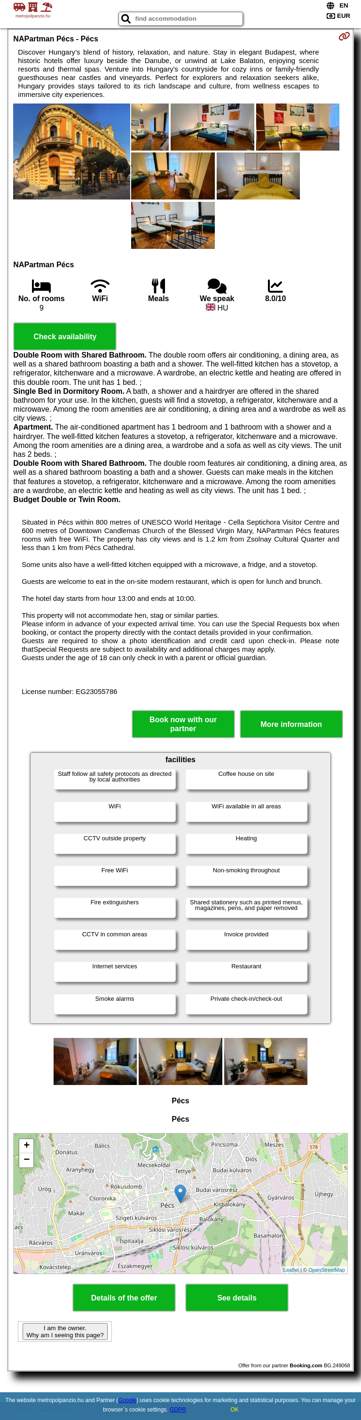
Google (127, 1400)
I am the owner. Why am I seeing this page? (64, 1331)
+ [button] (27, 1146)
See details (237, 1298)
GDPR (178, 1409)
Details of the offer (124, 1298)
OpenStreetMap (326, 1270)
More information (291, 724)
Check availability (64, 337)
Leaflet (291, 1270)
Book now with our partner (183, 724)
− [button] (27, 1160)
